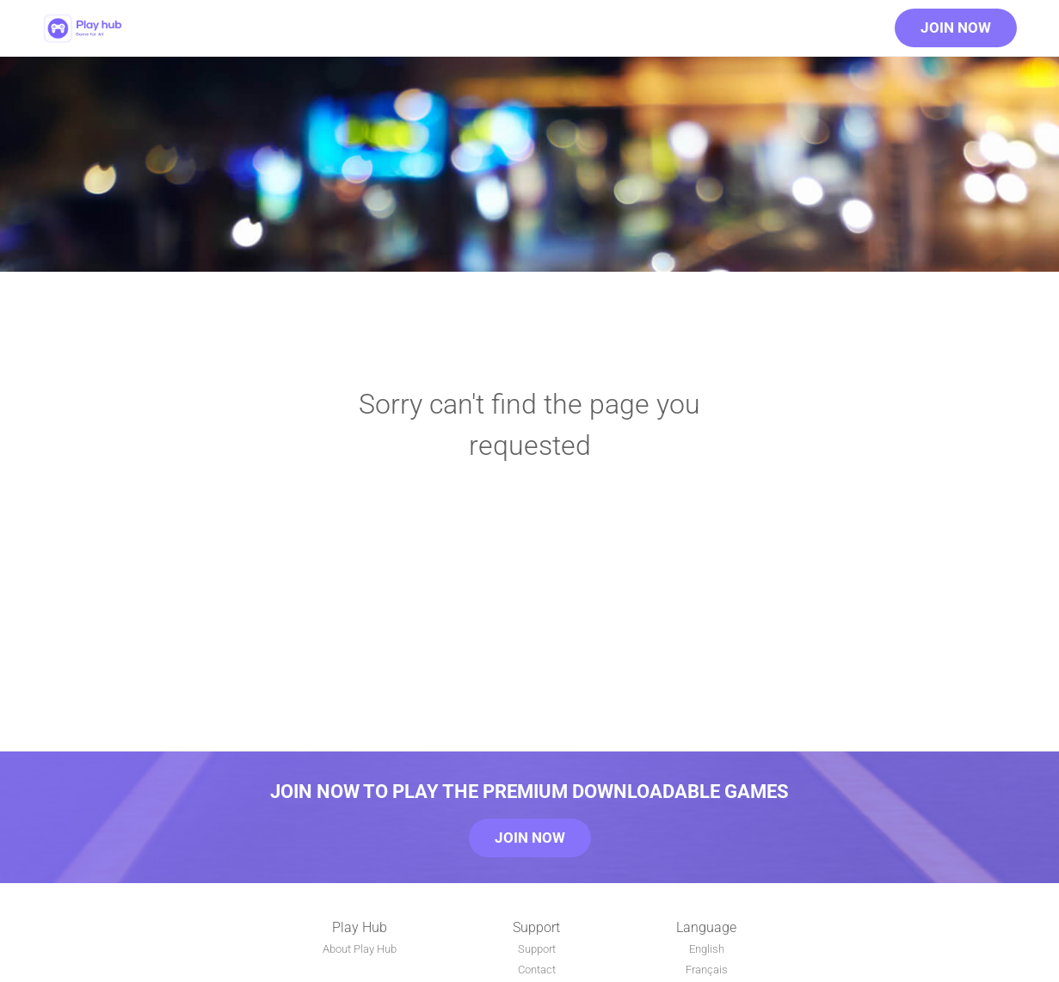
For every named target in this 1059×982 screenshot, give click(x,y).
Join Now (955, 27)
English (706, 948)
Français (707, 969)
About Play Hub (360, 948)
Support (537, 948)
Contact (537, 969)
